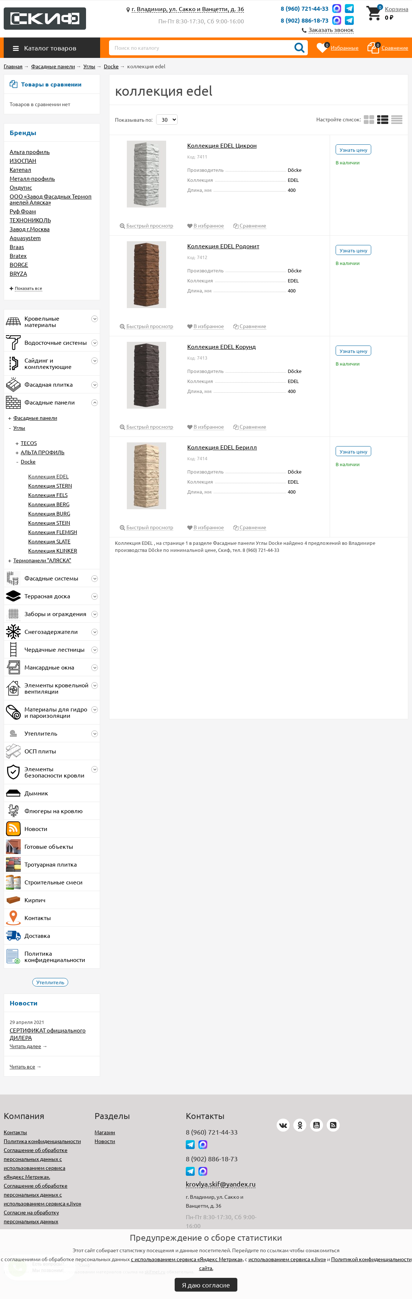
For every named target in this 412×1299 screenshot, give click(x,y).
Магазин (105, 1132)
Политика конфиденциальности (42, 1141)
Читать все (22, 1066)
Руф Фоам (23, 211)
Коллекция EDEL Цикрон (222, 145)
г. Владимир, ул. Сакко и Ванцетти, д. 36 (188, 8)
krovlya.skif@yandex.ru (221, 1184)
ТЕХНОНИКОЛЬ (30, 219)
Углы (19, 427)
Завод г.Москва (30, 228)
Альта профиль (30, 151)
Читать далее (25, 1046)
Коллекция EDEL (48, 476)
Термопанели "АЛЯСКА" (42, 560)
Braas (17, 246)
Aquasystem (25, 237)
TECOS (29, 442)
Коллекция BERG (48, 504)
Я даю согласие (206, 1285)
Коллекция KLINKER (52, 550)
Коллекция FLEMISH (52, 532)
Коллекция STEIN (49, 522)
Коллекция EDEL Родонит (223, 245)
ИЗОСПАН (23, 160)
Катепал (20, 169)
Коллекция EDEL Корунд (221, 346)
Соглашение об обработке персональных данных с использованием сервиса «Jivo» (42, 1194)
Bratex (18, 255)
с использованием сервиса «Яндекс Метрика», (187, 1259)
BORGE (19, 264)
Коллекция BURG (49, 513)
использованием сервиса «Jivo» (287, 1259)
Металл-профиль (32, 178)
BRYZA (18, 273)
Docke (28, 461)
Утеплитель (50, 982)
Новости (105, 1141)
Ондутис (21, 187)
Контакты (15, 1132)
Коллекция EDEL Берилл (222, 447)
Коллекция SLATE (49, 541)
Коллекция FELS (47, 494)
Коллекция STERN (50, 485)
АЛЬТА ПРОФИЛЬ (43, 452)
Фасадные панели (35, 417)
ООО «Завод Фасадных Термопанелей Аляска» (51, 199)
